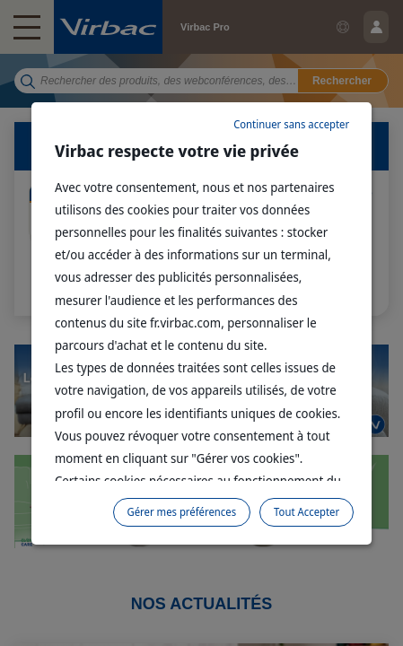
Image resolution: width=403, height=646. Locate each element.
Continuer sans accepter (291, 124)
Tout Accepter (306, 511)
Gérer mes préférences (182, 511)
